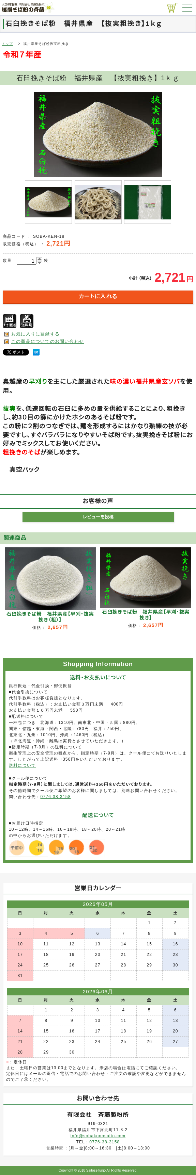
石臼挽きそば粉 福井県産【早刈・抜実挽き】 (146, 614)
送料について (22, 765)
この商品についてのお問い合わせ (47, 341)
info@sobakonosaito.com (98, 1135)
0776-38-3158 (55, 796)
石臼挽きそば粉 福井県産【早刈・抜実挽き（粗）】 (50, 617)
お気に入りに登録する (35, 333)
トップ (7, 44)
